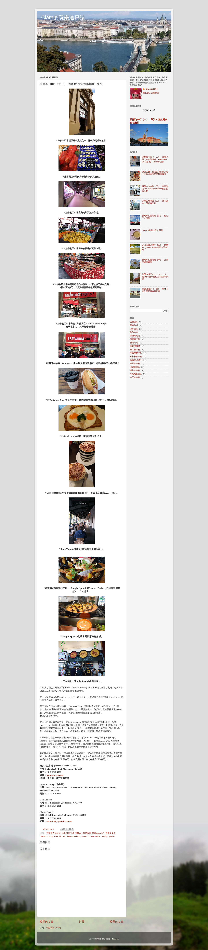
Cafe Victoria (59, 836)
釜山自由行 (135, 349)
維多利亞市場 (68, 833)
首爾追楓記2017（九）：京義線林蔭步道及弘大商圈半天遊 (155, 276)
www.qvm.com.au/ (54, 775)
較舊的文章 (116, 921)
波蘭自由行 (135, 339)
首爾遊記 (134, 322)
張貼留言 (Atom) (53, 928)
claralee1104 (151, 89)
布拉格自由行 (136, 356)
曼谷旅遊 (134, 325)
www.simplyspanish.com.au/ (59, 821)
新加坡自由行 (136, 374)
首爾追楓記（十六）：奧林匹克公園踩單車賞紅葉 (155, 290)
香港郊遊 (134, 343)
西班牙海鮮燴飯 (54, 833)
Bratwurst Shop (46, 836)
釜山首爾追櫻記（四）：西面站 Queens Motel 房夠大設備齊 (155, 247)
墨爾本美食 (110, 833)
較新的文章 (46, 921)
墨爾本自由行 (98, 833)
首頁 (81, 921)
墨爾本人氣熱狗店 (83, 833)
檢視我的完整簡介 (151, 93)
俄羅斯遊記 (135, 336)
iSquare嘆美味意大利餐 (152, 230)
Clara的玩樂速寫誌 (63, 17)
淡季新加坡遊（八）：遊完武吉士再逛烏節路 (155, 202)
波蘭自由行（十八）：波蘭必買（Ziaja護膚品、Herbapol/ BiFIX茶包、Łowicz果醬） (155, 159)
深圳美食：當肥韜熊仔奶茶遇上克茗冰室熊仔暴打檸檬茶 (155, 173)
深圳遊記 (134, 329)
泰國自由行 (135, 363)
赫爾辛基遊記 (136, 360)
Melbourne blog (73, 836)
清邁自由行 (135, 367)
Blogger (115, 939)
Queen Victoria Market (90, 836)
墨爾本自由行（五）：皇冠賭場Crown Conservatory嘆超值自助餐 (155, 188)
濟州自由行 (135, 370)
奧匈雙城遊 (135, 346)
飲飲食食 (134, 332)
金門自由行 (135, 377)
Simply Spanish (108, 836)
